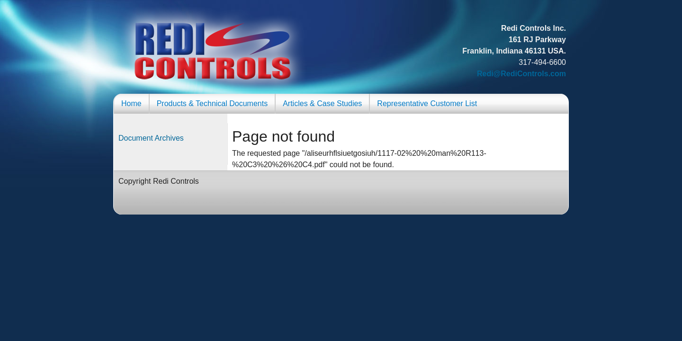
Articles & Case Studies (322, 103)
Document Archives (151, 138)
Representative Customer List (427, 103)
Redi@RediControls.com (521, 74)
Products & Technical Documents (212, 103)
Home (131, 103)
